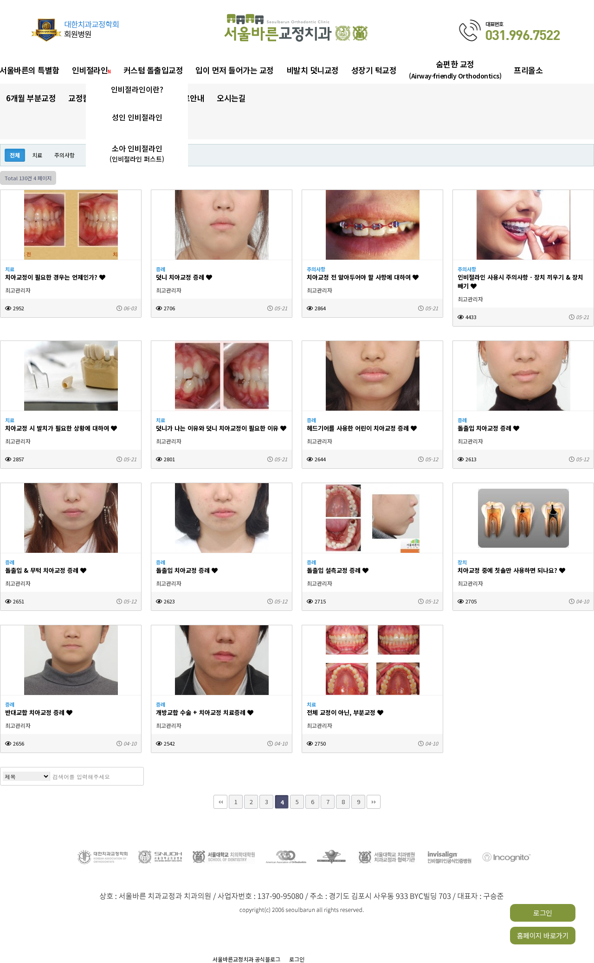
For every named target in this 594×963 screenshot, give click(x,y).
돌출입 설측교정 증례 (337, 570)
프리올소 (528, 70)
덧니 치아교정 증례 (184, 277)
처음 (220, 802)
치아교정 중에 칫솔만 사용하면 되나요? (511, 570)
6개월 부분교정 (31, 98)
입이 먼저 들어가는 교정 (234, 70)
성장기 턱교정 (374, 70)
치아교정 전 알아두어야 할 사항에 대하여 (363, 277)
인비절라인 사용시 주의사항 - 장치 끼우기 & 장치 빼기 (520, 281)
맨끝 (374, 802)
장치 (462, 562)
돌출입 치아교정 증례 (488, 428)
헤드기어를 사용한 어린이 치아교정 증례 (362, 428)
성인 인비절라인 (137, 117)
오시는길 (231, 98)
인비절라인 (91, 70)
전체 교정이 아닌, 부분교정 (345, 712)
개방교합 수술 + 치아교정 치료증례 (204, 712)
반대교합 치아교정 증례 (38, 712)
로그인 (542, 912)
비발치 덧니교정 (312, 70)
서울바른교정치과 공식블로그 (246, 959)
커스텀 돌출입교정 (153, 70)
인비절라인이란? (137, 89)
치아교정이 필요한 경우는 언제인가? (55, 277)
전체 (15, 155)
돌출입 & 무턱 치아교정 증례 (45, 570)
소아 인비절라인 (137, 153)
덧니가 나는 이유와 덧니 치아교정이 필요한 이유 (221, 428)
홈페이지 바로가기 (543, 935)
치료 (37, 155)
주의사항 (64, 155)
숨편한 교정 (455, 69)
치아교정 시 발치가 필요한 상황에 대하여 (61, 428)
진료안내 (189, 98)
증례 (160, 269)
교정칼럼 (85, 98)
